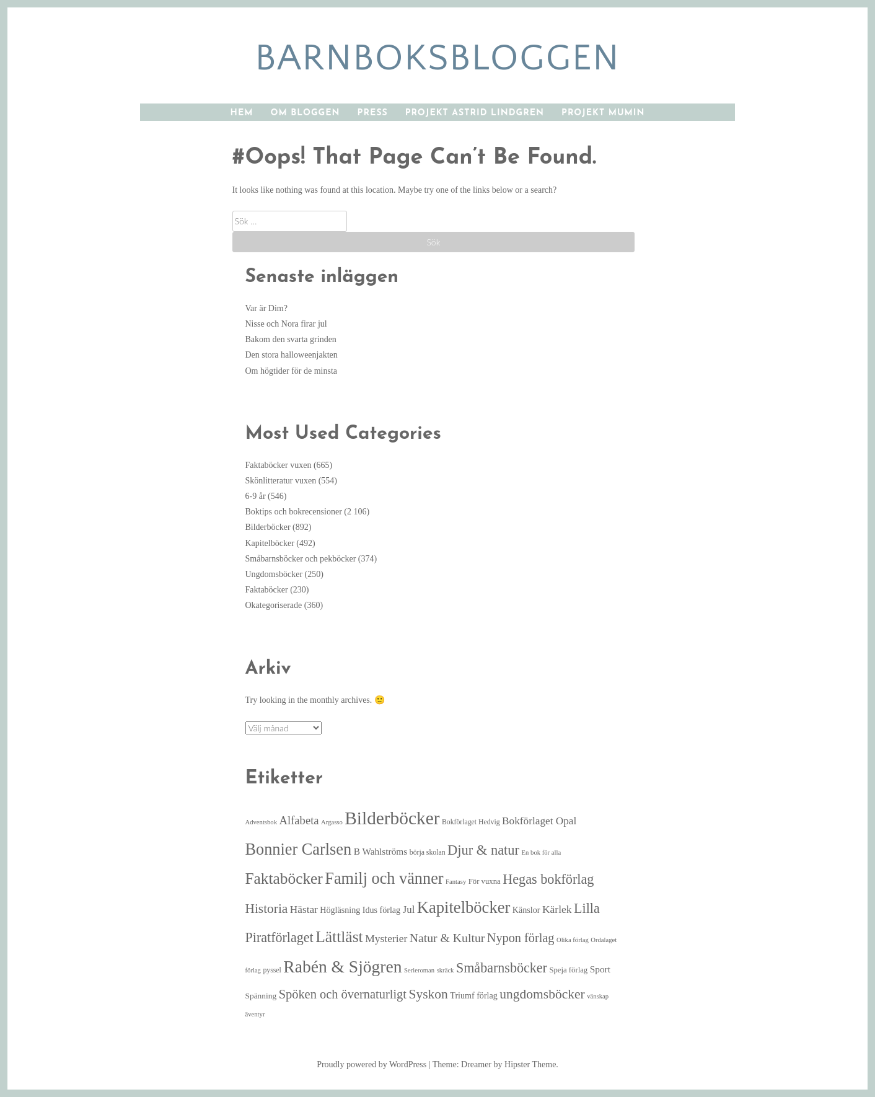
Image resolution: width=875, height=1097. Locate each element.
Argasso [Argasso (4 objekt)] (332, 822)
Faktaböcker (266, 589)
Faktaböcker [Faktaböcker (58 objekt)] (284, 878)
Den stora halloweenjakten (291, 354)
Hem (242, 113)
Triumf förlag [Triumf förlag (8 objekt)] (474, 995)
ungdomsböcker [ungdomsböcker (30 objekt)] (541, 994)
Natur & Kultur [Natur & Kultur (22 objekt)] (447, 938)
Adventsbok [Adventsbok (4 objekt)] (261, 822)
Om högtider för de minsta (291, 371)
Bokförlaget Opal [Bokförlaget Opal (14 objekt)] (539, 821)
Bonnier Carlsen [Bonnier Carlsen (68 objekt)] (298, 849)
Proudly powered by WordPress (371, 1064)
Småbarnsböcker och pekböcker (300, 558)
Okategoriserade (273, 605)
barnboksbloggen (437, 58)
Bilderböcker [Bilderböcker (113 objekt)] (392, 818)
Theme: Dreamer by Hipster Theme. (495, 1064)
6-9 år (255, 496)
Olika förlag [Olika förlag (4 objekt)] (572, 939)
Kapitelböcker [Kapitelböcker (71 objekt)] (464, 907)
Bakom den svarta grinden (290, 339)
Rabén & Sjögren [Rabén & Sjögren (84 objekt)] (342, 966)
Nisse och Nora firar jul (286, 323)
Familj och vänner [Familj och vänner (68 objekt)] (384, 879)
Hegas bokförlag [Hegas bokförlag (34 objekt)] (548, 879)
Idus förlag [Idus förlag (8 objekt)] (381, 910)
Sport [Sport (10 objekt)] (600, 969)
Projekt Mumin (602, 113)
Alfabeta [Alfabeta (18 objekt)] (299, 820)
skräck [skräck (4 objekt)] (445, 970)
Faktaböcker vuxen (278, 465)
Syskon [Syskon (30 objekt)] (427, 994)
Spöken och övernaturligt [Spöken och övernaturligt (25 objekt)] (343, 994)
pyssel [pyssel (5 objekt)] (272, 970)
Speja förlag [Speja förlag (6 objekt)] (568, 970)
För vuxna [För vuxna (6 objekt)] (484, 881)
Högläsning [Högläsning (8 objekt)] (340, 910)
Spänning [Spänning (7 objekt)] (261, 995)
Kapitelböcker (269, 543)
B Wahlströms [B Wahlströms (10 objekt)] (381, 851)
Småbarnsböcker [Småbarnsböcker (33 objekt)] (501, 968)
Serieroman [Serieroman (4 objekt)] (419, 970)
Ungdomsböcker (274, 574)
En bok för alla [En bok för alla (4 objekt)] (541, 852)
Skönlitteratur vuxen (281, 480)
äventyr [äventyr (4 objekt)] (255, 1014)
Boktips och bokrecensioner (293, 511)
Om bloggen (305, 113)
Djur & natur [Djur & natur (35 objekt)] (483, 850)
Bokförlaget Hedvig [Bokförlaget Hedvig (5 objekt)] (471, 822)
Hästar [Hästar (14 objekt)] (304, 909)
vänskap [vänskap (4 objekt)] (598, 996)
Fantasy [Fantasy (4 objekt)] (456, 881)
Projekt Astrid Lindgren (474, 113)
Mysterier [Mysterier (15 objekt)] (386, 938)
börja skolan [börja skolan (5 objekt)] (428, 852)
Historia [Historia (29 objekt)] (266, 908)
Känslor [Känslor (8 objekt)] (526, 910)
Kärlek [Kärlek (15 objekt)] (557, 909)
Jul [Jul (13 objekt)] (409, 909)
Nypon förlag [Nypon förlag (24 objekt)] (521, 938)
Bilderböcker (268, 527)
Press (373, 113)
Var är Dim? (266, 308)
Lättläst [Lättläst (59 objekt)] (339, 937)
